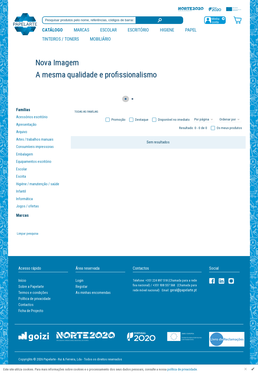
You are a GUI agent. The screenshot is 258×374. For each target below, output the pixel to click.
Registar (81, 287)
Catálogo (52, 30)
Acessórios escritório (32, 117)
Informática (24, 199)
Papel (191, 30)
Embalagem (24, 154)
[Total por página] (204, 120)
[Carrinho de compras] (238, 20)
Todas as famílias (86, 111)
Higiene (167, 30)
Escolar (108, 30)
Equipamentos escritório (33, 162)
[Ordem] (230, 120)
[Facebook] (212, 281)
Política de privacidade (34, 299)
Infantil (21, 191)
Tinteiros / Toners (60, 39)
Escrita (21, 176)
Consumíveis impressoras (35, 147)
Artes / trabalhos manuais (34, 139)
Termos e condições (33, 293)
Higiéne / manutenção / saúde (37, 184)
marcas (81, 30)
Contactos (26, 305)
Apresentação (26, 124)
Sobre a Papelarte (31, 287)
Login (79, 280)
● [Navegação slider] (125, 98)
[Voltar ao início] (25, 24)
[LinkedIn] (221, 281)
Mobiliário (100, 39)
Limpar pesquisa (27, 233)
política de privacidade (182, 369)
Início (22, 280)
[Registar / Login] (215, 20)
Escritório (138, 30)
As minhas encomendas (93, 293)
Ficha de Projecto (30, 311)
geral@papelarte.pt (183, 290)
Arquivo (21, 132)
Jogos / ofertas (27, 206)
